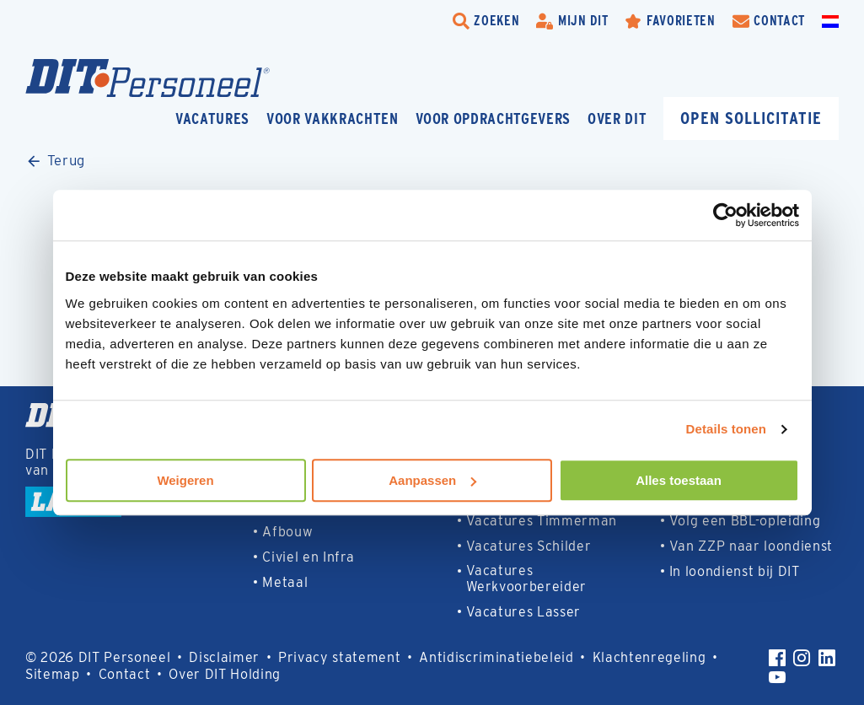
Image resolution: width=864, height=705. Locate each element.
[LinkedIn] (826, 657)
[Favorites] (670, 21)
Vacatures (212, 118)
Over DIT (617, 118)
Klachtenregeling (649, 657)
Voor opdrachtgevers (494, 118)
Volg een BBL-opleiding (745, 521)
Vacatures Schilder (529, 546)
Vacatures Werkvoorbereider (527, 578)
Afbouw (287, 532)
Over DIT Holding (225, 674)
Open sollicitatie (751, 117)
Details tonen (726, 429)
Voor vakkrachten (332, 118)
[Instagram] (801, 657)
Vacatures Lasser (524, 612)
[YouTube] (777, 677)
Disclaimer (224, 657)
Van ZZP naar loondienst (751, 546)
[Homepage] (147, 78)
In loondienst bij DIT (734, 571)
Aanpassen (432, 480)
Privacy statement (339, 657)
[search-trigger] (486, 21)
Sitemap (52, 674)
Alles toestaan (679, 480)
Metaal (285, 582)
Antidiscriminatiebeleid (496, 657)
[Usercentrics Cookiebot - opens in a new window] (725, 215)
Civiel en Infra (308, 557)
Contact (125, 674)
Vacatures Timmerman (542, 521)
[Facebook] (777, 657)
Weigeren (185, 480)
